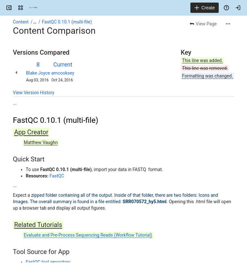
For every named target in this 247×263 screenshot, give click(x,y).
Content (21, 21)
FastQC (57, 175)
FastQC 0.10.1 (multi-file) (67, 21)
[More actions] (228, 24)
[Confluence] (33, 8)
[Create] (204, 8)
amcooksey (62, 73)
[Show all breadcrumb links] (34, 22)
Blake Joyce (38, 73)
